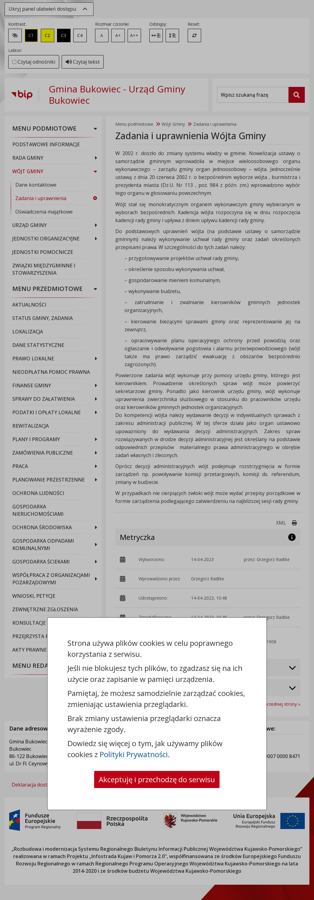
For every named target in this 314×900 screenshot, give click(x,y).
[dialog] (157, 450)
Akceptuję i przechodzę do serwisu (157, 779)
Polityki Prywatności (134, 754)
